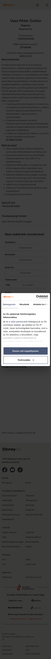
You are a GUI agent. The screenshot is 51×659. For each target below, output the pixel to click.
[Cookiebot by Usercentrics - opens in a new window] (36, 297)
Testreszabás (26, 360)
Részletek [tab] (24, 304)
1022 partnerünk (19, 321)
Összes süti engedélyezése (25, 351)
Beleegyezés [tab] (9, 304)
